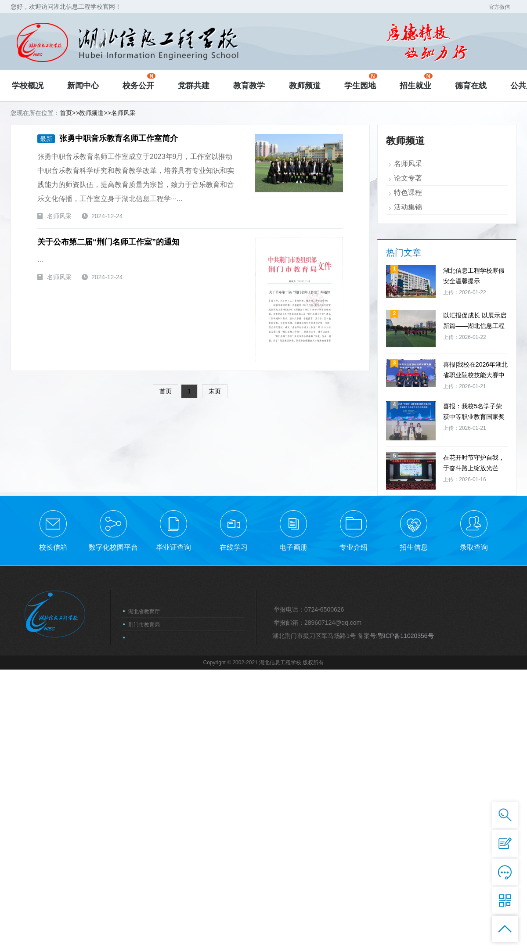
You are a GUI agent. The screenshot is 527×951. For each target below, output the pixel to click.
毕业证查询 (173, 835)
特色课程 (408, 479)
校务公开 (139, 81)
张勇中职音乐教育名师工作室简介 (106, 138)
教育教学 (249, 85)
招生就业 (416, 81)
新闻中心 (83, 85)
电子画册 (293, 835)
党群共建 (193, 85)
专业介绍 (353, 835)
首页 (66, 112)
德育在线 (471, 85)
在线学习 (234, 835)
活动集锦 (408, 493)
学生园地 (360, 81)
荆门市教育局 (144, 912)
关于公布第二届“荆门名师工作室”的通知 (107, 241)
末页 (220, 390)
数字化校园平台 (113, 835)
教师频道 (305, 85)
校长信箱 (53, 835)
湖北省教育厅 (144, 899)
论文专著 (408, 464)
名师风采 (123, 112)
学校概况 (27, 85)
